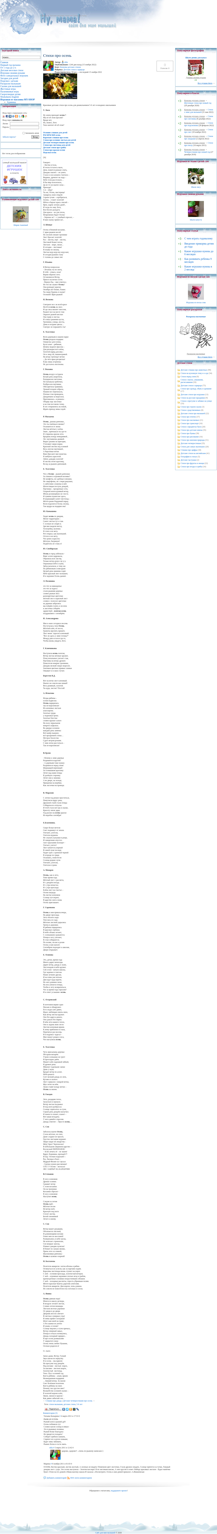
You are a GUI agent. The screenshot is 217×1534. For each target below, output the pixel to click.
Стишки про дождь (54, 1401)
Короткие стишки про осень (55, 137)
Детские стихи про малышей (193, 413)
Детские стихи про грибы (54, 147)
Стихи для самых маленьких (193, 446)
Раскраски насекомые (196, 354)
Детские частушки (188, 460)
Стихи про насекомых (190, 420)
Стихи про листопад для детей (56, 145)
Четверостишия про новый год (197, 152)
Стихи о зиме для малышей (198, 110)
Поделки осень (49, 152)
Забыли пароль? (9, 137)
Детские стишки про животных (194, 370)
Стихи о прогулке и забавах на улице (196, 401)
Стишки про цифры (189, 450)
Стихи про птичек (188, 417)
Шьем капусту (196, 220)
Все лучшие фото (205, 83)
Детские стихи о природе (74, 69)
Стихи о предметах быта (191, 427)
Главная (43, 15)
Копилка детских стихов (70, 67)
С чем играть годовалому (198, 238)
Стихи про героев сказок (191, 407)
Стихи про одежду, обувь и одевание (196, 389)
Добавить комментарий (57, 1478)
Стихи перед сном (188, 376)
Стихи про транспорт (190, 423)
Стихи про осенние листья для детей (59, 140)
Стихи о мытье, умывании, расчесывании (192, 381)
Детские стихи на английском (193, 453)
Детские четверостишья (191, 443)
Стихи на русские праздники (193, 398)
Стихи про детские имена (191, 430)
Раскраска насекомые (196, 316)
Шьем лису (196, 187)
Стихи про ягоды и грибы (191, 466)
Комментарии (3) (50, 1413)
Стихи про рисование (190, 437)
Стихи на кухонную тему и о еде (194, 373)
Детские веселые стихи (60, 15)
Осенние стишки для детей (55, 132)
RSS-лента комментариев (81, 1478)
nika (66, 62)
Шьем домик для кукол (195, 57)
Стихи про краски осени (54, 150)
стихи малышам (56, 1404)
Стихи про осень (79, 15)
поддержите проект (119, 1490)
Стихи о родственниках (190, 410)
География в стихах (189, 456)
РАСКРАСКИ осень (52, 135)
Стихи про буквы (188, 433)
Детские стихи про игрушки (192, 394)
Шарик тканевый (20, 225)
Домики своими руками (196, 77)
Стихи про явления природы (193, 440)
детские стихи (69, 1404)
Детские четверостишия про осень (58, 142)
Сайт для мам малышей (105, 1533)
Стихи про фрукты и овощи (192, 463)
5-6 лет (79, 1404)
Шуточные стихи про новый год (197, 103)
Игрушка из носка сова (196, 302)
